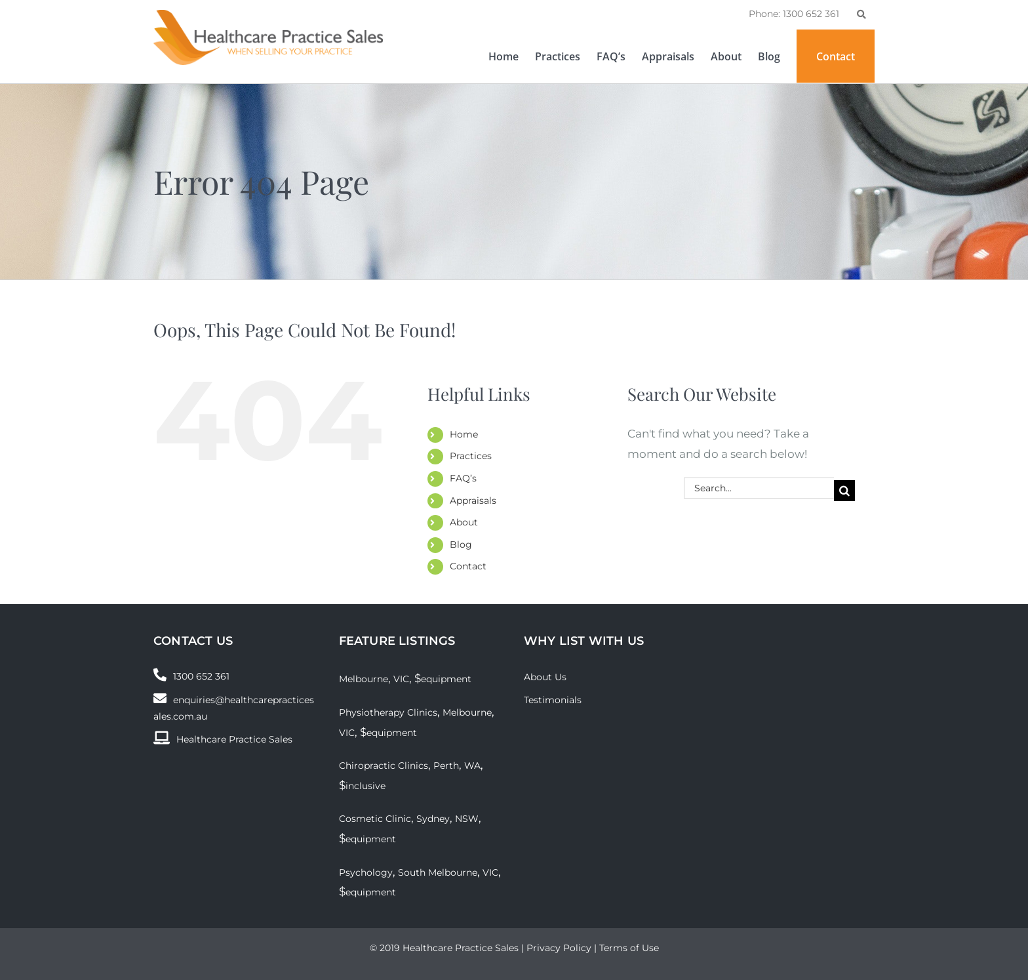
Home (464, 434)
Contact (468, 566)
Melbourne (363, 679)
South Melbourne (437, 872)
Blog (461, 544)
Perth (446, 765)
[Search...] (759, 488)
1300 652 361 (201, 676)
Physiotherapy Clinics (388, 712)
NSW (467, 819)
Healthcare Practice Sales (234, 739)
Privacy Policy (558, 948)
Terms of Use (629, 948)
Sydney (433, 819)
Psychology (366, 872)
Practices (471, 456)
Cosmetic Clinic (375, 819)
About (464, 522)
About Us (545, 677)
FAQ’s (463, 478)
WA (472, 765)
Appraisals (473, 500)
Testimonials (553, 700)
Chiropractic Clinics (383, 765)
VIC (401, 679)
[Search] (844, 490)
